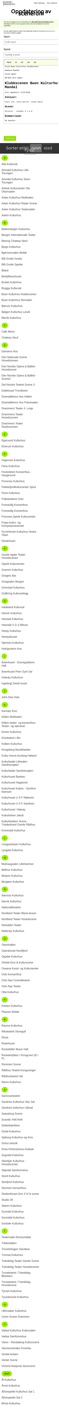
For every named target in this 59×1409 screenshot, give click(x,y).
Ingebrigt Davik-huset (14, 683)
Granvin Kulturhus (12, 569)
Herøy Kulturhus (11, 630)
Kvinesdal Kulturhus (13, 830)
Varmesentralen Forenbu (16, 1348)
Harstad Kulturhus (12, 619)
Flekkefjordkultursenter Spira (19, 487)
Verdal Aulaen (10, 1354)
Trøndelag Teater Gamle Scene (20, 1260)
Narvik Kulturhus (11, 901)
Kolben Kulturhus (12, 743)
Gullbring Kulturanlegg (15, 593)
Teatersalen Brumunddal (16, 1237)
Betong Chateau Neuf (15, 240)
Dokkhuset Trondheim (15, 390)
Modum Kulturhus (12, 875)
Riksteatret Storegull (14, 1031)
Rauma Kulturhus (12, 1025)
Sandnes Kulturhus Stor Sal (18, 1101)
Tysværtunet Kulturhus (15, 1297)
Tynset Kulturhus (12, 1291)
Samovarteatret (11, 1095)
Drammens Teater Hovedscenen (12, 416)
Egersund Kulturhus (13, 440)
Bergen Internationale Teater (18, 234)
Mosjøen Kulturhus (13, 881)
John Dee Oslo (10, 697)
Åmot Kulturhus (11, 1385)
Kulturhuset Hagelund (15, 782)
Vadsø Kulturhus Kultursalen (18, 1330)
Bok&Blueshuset (11, 276)
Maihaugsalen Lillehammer (18, 864)
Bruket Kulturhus (11, 282)
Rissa (5, 1037)
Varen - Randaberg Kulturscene (20, 1342)
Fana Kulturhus (11, 466)
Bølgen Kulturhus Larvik (16, 311)
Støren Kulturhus (12, 1205)
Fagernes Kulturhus (13, 460)
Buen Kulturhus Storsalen (17, 300)
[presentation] (21, 130)
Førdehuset (8, 540)
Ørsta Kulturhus (11, 1403)
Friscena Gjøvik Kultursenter (19, 516)
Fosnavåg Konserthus (15, 504)
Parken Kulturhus (12, 1005)
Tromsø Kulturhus (12, 1254)
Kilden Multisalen (12, 716)
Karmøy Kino (9, 711)
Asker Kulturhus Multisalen (17, 197)
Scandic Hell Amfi (12, 1119)
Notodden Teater (11, 925)
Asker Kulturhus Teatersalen (18, 209)
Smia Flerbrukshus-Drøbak (18, 1149)
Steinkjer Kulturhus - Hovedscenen (14, 1162)
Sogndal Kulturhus (13, 1155)
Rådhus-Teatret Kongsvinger (19, 1070)
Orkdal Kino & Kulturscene (17, 962)
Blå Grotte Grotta (12, 258)
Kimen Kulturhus (11, 731)
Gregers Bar (9, 575)
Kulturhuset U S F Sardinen (18, 803)
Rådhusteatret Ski (12, 1076)
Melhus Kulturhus (12, 869)
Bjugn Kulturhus (11, 246)
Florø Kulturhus (11, 493)
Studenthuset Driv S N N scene (20, 1193)
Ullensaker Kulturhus (14, 1310)
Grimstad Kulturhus (13, 587)
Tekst (9, 62)
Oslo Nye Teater (11, 986)
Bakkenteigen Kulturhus (16, 229)
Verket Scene (10, 1360)
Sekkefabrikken (11, 1125)
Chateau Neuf (10, 337)
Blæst (5, 270)
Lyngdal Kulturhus (12, 850)
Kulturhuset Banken (13, 776)
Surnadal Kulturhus (13, 1217)
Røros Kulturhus (11, 1082)
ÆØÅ (7, 1373)
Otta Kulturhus (10, 992)
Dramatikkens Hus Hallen (17, 396)
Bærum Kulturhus (12, 306)
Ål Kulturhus (9, 1379)
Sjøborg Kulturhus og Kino (17, 1137)
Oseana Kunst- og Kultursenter (20, 968)
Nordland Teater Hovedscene (19, 919)
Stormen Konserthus (14, 1187)
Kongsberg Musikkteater (16, 749)
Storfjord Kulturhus (13, 1182)
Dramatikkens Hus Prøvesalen (20, 402)
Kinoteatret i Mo (11, 737)
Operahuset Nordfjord (14, 950)
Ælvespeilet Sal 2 (12, 1397)
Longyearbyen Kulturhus (16, 844)
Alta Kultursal (9, 164)
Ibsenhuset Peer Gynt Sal (17, 671)
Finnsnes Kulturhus (13, 481)
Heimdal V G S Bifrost (15, 624)
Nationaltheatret (11, 907)
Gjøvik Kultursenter (13, 563)
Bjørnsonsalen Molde (14, 252)
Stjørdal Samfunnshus (15, 1170)
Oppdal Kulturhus (12, 956)
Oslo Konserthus (11, 974)
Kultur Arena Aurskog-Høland (19, 755)
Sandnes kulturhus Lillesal (17, 1107)
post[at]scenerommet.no (47, 31)
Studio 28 (7, 1199)
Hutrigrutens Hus (12, 648)
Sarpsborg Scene (12, 1113)
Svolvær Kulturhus (13, 1223)
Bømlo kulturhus (11, 317)
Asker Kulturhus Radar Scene (19, 203)
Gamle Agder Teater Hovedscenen (13, 556)
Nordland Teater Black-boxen (19, 913)
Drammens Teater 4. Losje (17, 408)
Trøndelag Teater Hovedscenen (20, 1266)
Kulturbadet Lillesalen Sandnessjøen (14, 763)
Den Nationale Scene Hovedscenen (14, 359)
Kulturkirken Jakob (13, 815)
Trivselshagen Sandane (16, 1249)
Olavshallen (9, 944)
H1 (22, 62)
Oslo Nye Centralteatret (16, 980)
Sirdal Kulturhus (11, 1131)
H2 (28, 62)
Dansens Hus (10, 351)
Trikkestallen (9, 1243)
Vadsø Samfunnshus (14, 1336)
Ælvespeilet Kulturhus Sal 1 (18, 1391)
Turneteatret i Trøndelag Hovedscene (16, 1283)
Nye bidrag (39, 3)
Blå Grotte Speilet (12, 264)
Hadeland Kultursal (13, 607)
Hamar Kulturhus (12, 613)
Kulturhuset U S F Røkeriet (18, 797)
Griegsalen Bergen (13, 581)
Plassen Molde (10, 1011)
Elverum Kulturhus (13, 446)
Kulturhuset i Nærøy (14, 809)
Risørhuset (8, 1043)
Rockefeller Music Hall (15, 1049)
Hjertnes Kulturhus (13, 642)
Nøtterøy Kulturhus (13, 930)
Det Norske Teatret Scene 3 (18, 384)
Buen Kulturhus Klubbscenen (19, 294)
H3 (35, 62)
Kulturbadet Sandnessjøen (17, 770)
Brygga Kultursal (11, 288)
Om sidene (52, 3)
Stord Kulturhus (11, 1176)
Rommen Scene (11, 1064)
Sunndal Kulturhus (13, 1211)
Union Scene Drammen (16, 1316)
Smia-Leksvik (10, 1143)
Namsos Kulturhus (13, 895)
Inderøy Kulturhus (12, 677)
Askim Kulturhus (11, 215)
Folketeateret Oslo (13, 498)
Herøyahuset (9, 636)
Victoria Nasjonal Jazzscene (18, 1366)
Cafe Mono (8, 331)
